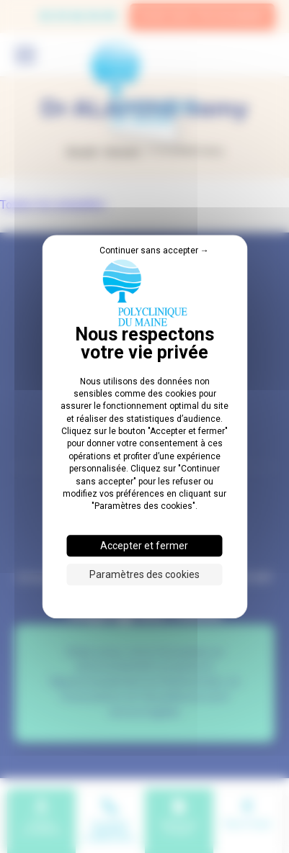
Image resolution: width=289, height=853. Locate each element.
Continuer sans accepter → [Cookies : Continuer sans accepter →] (154, 250)
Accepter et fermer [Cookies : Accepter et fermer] (144, 545)
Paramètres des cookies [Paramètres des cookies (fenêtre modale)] (144, 574)
